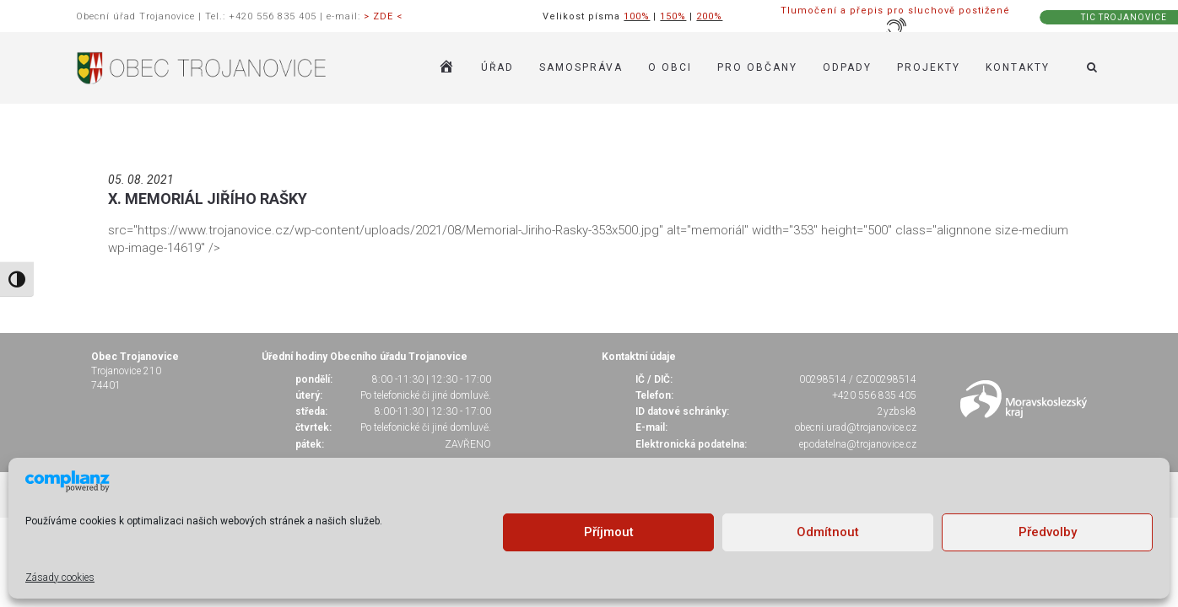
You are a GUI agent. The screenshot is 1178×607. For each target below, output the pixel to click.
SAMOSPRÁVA (581, 67)
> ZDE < (383, 16)
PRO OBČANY (757, 67)
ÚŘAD (497, 67)
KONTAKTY (1018, 67)
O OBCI (670, 67)
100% (637, 16)
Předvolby (1048, 532)
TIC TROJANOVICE (1124, 17)
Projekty (928, 67)
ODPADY (847, 67)
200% (709, 16)
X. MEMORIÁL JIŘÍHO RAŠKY (207, 198)
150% (673, 16)
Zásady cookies (60, 577)
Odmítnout (828, 532)
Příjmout (609, 532)
